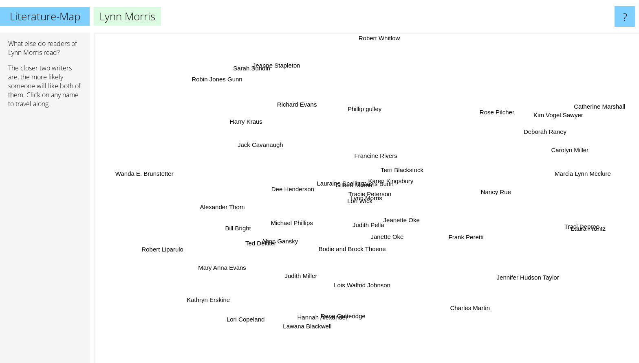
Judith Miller (311, 265)
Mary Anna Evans (268, 241)
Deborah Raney (486, 141)
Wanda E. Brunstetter (175, 177)
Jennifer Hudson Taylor (478, 263)
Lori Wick (265, 165)
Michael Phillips (311, 210)
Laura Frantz (545, 222)
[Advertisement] (45, 239)
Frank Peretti (468, 242)
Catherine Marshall (579, 110)
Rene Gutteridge (340, 304)
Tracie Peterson (340, 249)
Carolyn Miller (519, 158)
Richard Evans (299, 122)
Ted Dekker (235, 236)
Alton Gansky (290, 233)
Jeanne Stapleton (304, 73)
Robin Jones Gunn (241, 110)
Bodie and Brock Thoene (386, 228)
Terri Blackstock (448, 171)
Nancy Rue (478, 184)
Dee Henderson (257, 154)
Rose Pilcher (460, 137)
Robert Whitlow (364, 60)
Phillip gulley (353, 127)
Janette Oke (395, 256)
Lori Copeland (238, 316)
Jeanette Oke (428, 244)
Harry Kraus (285, 152)
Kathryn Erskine (246, 278)
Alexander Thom (265, 198)
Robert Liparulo (188, 247)
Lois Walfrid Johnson (357, 268)
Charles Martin (430, 279)
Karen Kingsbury (411, 146)
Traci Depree (536, 241)
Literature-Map (45, 16)
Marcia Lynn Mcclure (517, 165)
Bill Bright (265, 225)
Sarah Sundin (286, 114)
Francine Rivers (422, 117)
